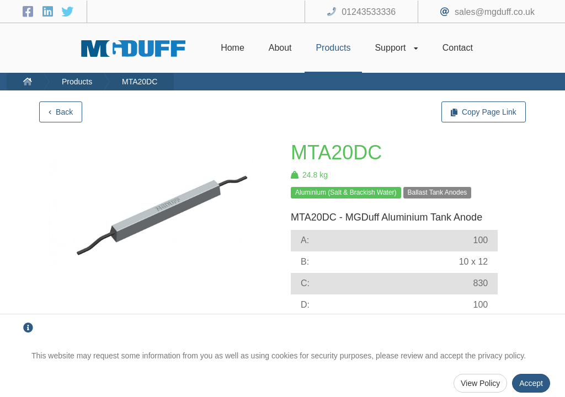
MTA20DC (139, 81)
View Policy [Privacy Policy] (480, 383)
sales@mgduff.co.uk (495, 12)
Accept (531, 383)
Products (77, 81)
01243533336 (369, 12)
